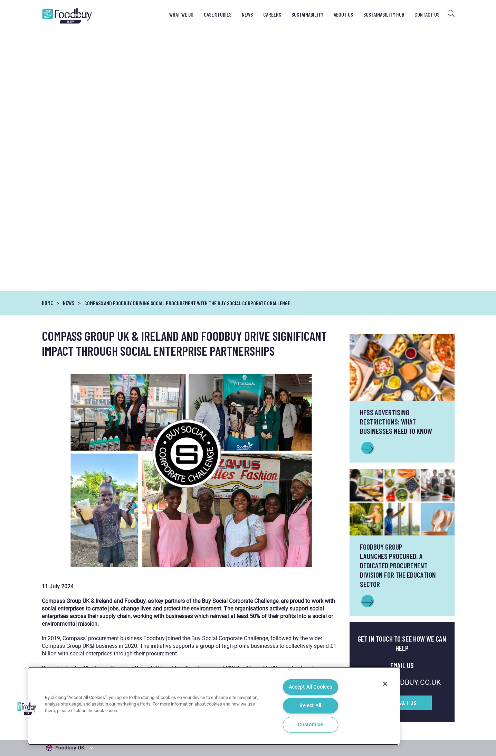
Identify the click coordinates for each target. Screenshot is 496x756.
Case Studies (217, 14)
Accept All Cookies (310, 687)
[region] (214, 706)
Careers (272, 14)
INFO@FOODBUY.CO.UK (402, 421)
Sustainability (307, 14)
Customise (310, 725)
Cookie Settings (440, 723)
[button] (27, 708)
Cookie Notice (401, 723)
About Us (343, 14)
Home (47, 41)
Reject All (310, 706)
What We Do (181, 14)
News (247, 14)
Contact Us (426, 14)
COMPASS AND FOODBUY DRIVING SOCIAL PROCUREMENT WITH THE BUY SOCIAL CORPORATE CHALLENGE (187, 41)
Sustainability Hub (383, 14)
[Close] (385, 683)
